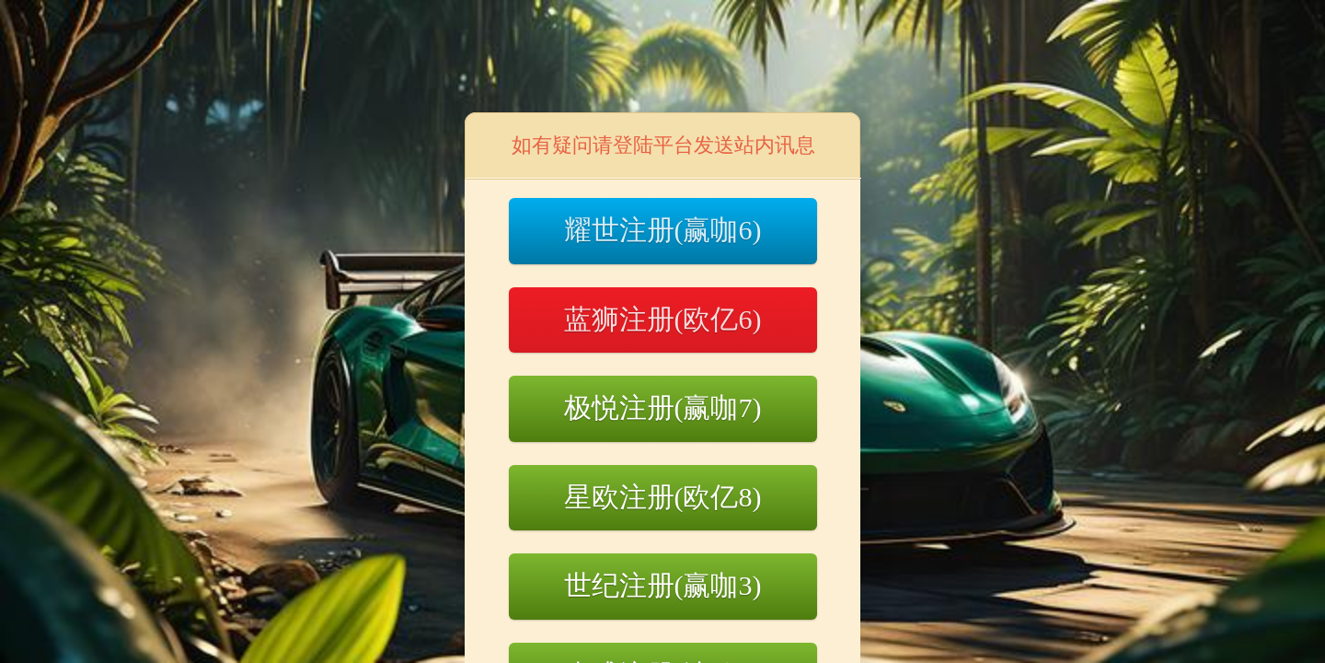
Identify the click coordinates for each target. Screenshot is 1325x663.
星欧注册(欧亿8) (663, 497)
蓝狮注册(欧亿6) (663, 319)
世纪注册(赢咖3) (663, 585)
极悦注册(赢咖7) (663, 407)
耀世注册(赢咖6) (663, 230)
